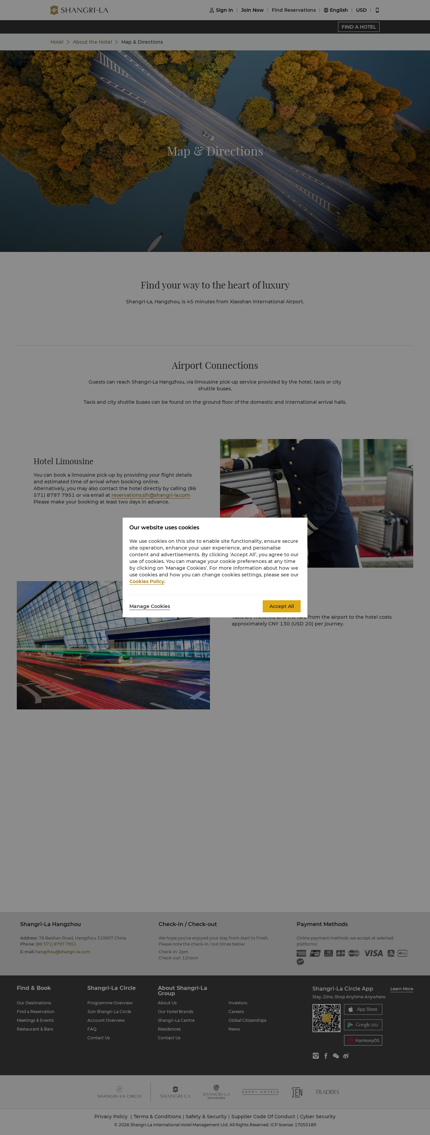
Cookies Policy (146, 581)
